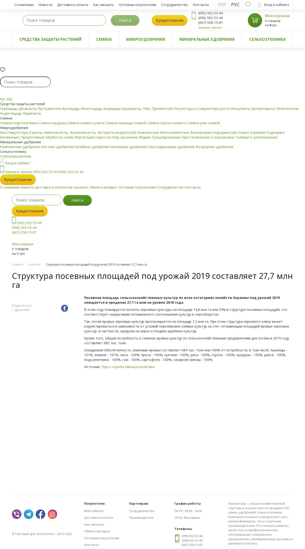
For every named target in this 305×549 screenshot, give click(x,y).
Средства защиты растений (50, 39)
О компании (24, 4)
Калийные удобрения (92, 146)
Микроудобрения (145, 39)
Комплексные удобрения (20, 146)
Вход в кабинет (273, 5)
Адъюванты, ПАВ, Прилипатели (148, 108)
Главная (17, 264)
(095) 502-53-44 (45, 171)
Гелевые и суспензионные (256, 137)
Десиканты (28, 108)
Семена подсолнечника (19, 123)
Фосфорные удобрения (214, 146)
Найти (125, 20)
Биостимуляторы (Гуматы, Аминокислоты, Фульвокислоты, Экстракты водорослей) (68, 132)
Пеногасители (287, 108)
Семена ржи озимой (203, 123)
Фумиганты (32, 113)
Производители (141, 517)
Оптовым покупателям (137, 4)
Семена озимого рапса (86, 123)
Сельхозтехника (267, 39)
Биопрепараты (263, 108)
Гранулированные (167, 137)
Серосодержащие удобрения (171, 146)
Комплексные (148, 132)
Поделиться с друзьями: (21, 308)
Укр (222, 4)
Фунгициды (71, 108)
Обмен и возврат (103, 187)
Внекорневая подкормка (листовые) (220, 132)
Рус (235, 4)
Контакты (201, 4)
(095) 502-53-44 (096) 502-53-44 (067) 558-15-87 (26, 228)
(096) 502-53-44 (71, 171)
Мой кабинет (94, 511)
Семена (104, 39)
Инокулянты (240, 108)
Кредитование (169, 20)
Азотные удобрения (58, 146)
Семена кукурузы (53, 123)
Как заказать (103, 4)
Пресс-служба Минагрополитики (128, 366)
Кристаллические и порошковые (208, 137)
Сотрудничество (174, 4)
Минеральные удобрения (206, 39)
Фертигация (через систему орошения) (107, 137)
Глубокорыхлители (15, 156)
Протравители (49, 108)
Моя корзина (277, 15)
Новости (45, 4)
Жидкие (145, 137)
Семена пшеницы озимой (126, 123)
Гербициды (9, 108)
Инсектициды (92, 108)
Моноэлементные (175, 132)
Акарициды (112, 108)
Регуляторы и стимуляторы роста (202, 108)
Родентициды (11, 113)
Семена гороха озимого (167, 123)
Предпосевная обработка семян (48, 137)
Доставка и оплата (72, 4)
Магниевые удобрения (128, 146)
